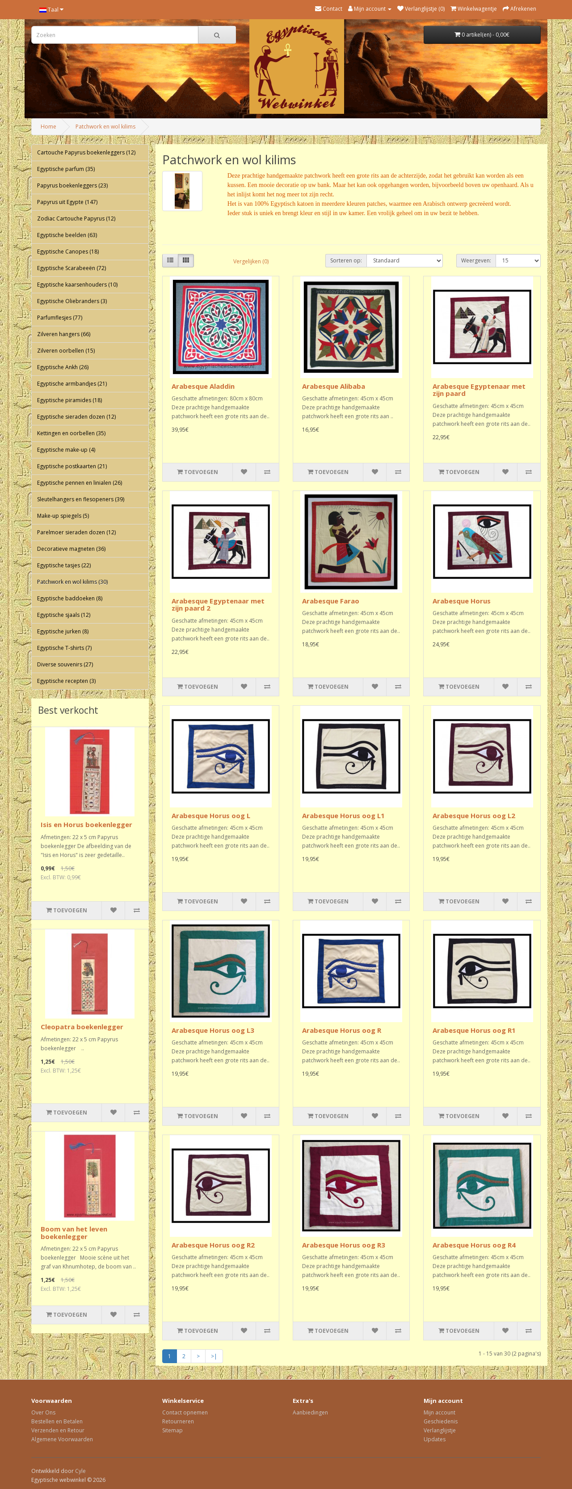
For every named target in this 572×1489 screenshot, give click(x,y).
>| (214, 1356)
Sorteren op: (346, 260)
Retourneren (178, 1421)
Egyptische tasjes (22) (64, 565)
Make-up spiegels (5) (63, 516)
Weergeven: (476, 260)
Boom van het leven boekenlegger (74, 1232)
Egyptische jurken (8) (62, 631)
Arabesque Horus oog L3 (213, 1030)
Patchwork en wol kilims (105, 126)
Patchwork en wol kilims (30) (72, 582)
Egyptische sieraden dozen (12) (76, 416)
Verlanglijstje (440, 1430)
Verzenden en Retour (57, 1430)
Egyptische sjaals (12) (63, 615)
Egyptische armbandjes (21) (72, 383)
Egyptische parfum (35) (66, 169)
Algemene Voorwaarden (62, 1439)
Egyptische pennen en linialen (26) (79, 483)
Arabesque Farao (330, 600)
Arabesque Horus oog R (341, 1030)
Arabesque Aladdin (203, 386)
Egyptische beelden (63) (67, 235)
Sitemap (172, 1430)
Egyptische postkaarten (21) (72, 466)
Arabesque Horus (462, 600)
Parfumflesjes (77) (59, 317)
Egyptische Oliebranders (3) (72, 301)
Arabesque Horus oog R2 (213, 1244)
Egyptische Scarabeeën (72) (71, 268)
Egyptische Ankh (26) (62, 367)
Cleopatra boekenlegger (82, 1026)
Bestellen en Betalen (57, 1421)
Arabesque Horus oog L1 (343, 815)
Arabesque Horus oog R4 (474, 1244)
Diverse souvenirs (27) (65, 664)
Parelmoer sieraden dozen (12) (76, 532)
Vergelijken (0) (251, 261)
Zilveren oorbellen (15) (66, 350)
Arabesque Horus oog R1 (474, 1030)
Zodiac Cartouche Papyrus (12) (76, 218)
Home (48, 126)
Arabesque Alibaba (333, 386)
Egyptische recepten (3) (66, 681)
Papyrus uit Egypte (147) (67, 202)
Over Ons (43, 1412)
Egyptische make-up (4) (66, 449)
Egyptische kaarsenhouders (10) (77, 284)
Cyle (80, 1471)
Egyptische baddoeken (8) (69, 598)
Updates (435, 1439)
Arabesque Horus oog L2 (474, 815)
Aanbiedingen (310, 1412)
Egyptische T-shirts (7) (64, 648)
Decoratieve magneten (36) (71, 549)
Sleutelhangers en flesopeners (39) (80, 499)
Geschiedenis (441, 1421)
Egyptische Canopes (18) (68, 251)
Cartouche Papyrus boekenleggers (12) (86, 152)
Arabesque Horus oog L (211, 815)
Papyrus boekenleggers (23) (72, 185)
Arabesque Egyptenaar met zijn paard (479, 390)
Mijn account (439, 1412)
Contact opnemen (185, 1412)
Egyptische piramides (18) (69, 400)
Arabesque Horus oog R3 (343, 1244)
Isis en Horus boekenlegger (86, 824)
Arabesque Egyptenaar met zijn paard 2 (218, 604)
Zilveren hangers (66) (63, 334)
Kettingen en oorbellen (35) (71, 433)
